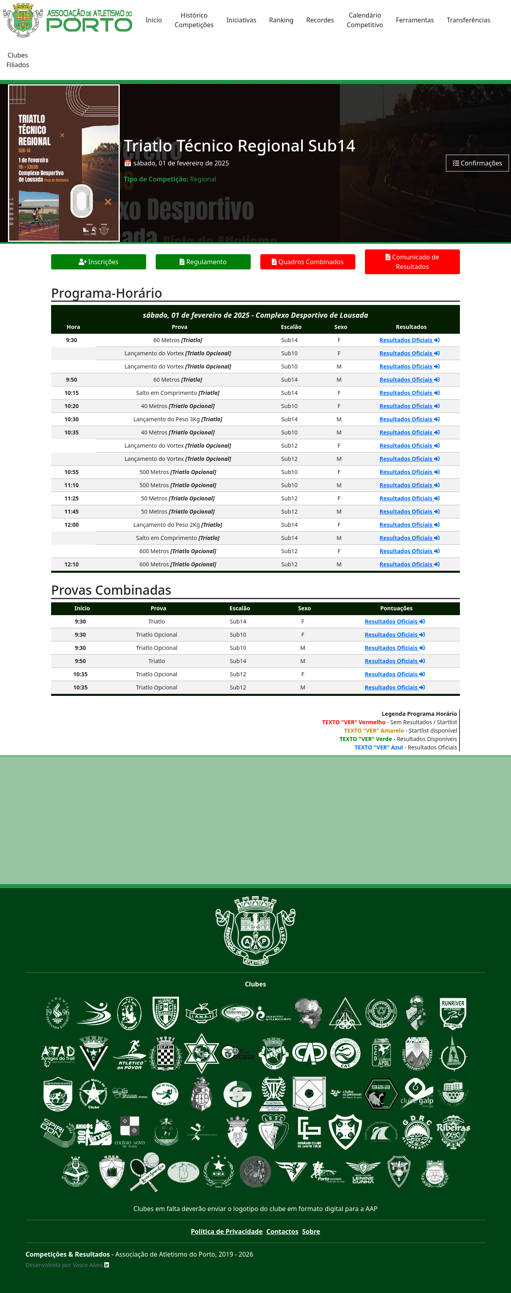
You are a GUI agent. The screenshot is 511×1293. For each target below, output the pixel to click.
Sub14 (289, 340)
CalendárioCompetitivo (365, 20)
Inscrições (99, 261)
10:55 (71, 472)
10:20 (71, 406)
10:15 (71, 392)
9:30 (71, 340)
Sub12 (289, 445)
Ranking (281, 20)
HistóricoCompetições (194, 20)
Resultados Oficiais (410, 340)
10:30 (71, 419)
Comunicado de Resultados (412, 262)
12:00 (71, 524)
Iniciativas (241, 20)
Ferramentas (415, 20)
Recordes (320, 20)
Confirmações (477, 163)
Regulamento (203, 261)
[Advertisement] (255, 820)
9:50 (71, 379)
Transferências (468, 20)
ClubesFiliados (17, 60)
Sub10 (289, 353)
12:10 (71, 564)
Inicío (154, 20)
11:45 (71, 511)
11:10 (71, 485)
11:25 (71, 498)
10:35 (71, 432)
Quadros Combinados (308, 261)
